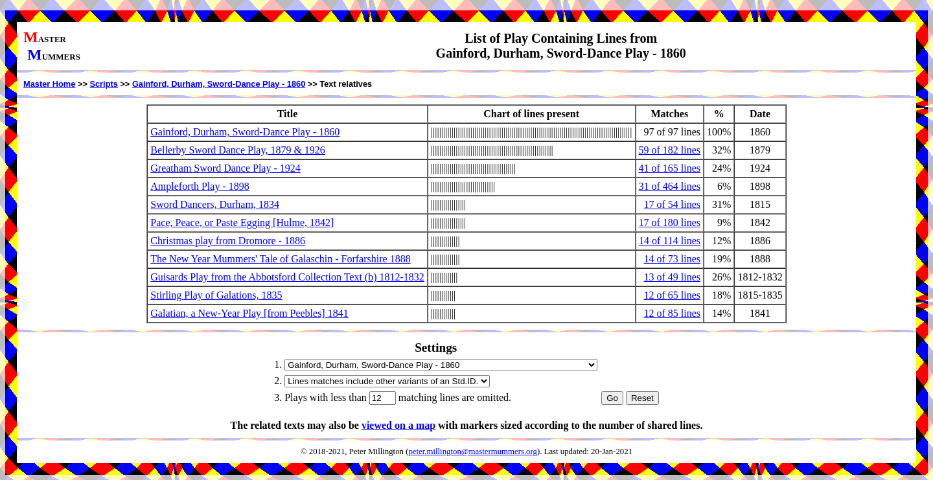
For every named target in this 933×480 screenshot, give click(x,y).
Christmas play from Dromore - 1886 (227, 240)
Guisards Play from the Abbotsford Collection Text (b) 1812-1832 (287, 276)
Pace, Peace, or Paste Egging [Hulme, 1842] (242, 222)
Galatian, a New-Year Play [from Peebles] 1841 (249, 313)
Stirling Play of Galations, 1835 (216, 295)
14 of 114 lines (669, 240)
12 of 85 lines (672, 313)
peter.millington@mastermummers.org (472, 451)
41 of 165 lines (670, 168)
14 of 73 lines (672, 258)
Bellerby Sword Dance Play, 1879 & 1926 (237, 149)
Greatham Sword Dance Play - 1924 (225, 168)
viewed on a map (398, 425)
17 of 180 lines (670, 222)
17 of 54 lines (672, 204)
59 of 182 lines (670, 149)
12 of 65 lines (672, 295)
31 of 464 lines (670, 186)
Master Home (49, 84)
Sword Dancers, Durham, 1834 (214, 204)
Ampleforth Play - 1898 (199, 186)
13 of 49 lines (672, 276)
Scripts (103, 84)
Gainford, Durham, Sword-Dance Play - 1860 (218, 84)
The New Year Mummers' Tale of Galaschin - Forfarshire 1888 (280, 258)
